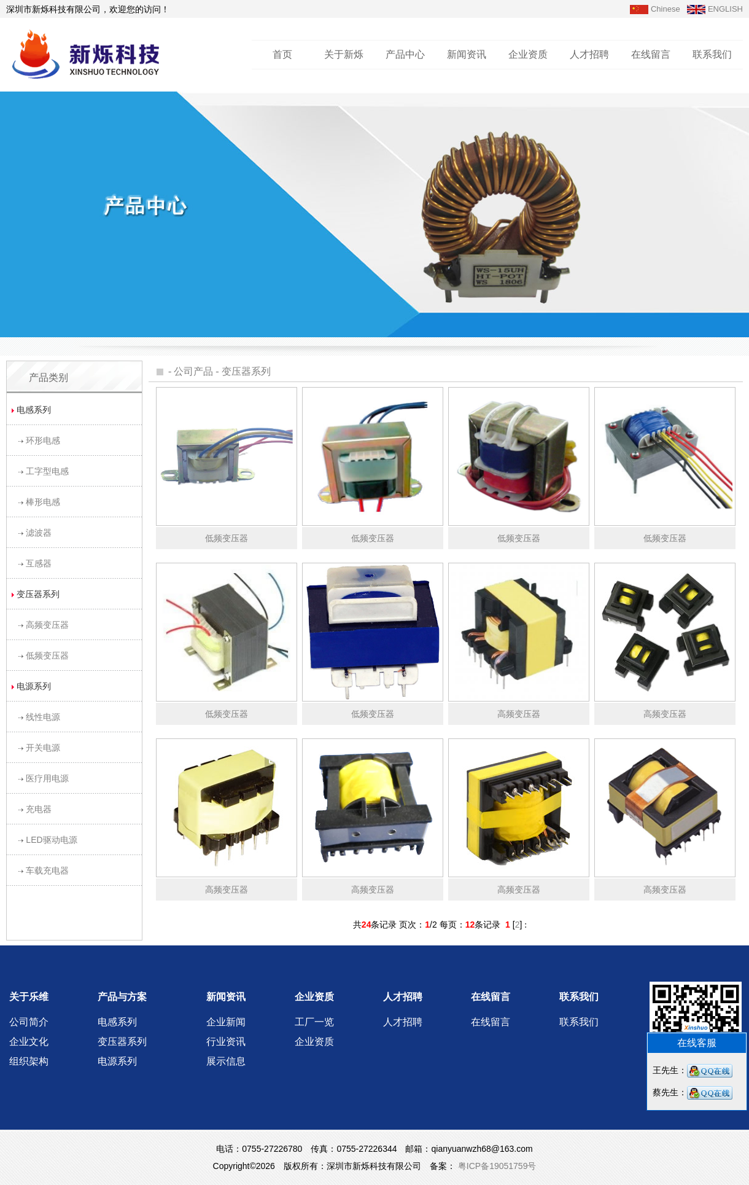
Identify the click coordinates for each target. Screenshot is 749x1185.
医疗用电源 (47, 778)
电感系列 (117, 1022)
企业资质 (528, 54)
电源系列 (117, 1061)
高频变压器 (47, 625)
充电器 (39, 809)
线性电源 (43, 717)
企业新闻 (226, 1022)
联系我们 (712, 54)
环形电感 (43, 440)
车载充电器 (47, 870)
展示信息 (226, 1061)
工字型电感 (47, 471)
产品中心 (405, 54)
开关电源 (43, 748)
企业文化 (29, 1041)
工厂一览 (314, 1022)
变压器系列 (246, 371)
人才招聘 (589, 54)
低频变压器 (47, 655)
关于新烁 (343, 54)
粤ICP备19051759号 (496, 1166)
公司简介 (29, 1022)
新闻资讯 (466, 54)
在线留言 (650, 54)
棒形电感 (43, 502)
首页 (282, 54)
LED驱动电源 (51, 840)
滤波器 (39, 533)
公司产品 (193, 371)
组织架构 (29, 1061)
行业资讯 (226, 1041)
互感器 (39, 563)
